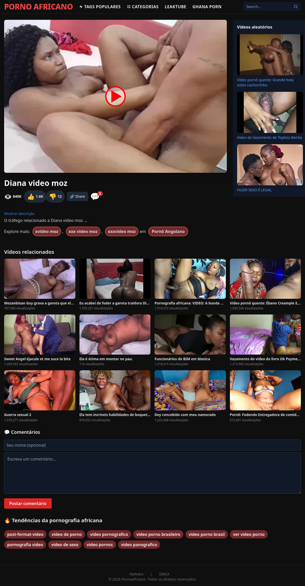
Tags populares (100, 7)
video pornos (100, 544)
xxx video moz (83, 231)
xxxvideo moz (122, 231)
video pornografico (109, 534)
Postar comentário (28, 503)
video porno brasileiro (158, 534)
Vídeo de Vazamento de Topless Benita (269, 137)
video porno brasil (207, 534)
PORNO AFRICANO (38, 6)
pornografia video (25, 544)
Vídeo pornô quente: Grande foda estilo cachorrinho (265, 82)
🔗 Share (77, 196)
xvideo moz (46, 231)
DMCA (164, 574)
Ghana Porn (206, 7)
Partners (137, 574)
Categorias (142, 7)
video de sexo (64, 544)
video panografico (139, 544)
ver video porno (249, 534)
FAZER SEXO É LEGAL (254, 189)
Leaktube (175, 7)
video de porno (67, 534)
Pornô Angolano (168, 231)
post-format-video (25, 534)
